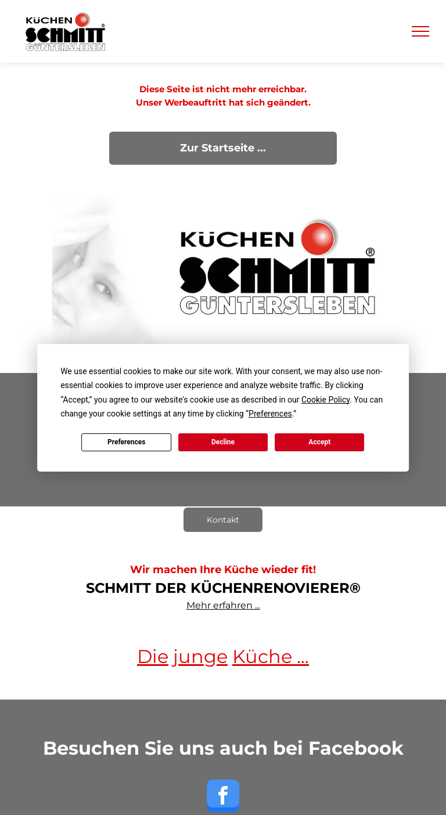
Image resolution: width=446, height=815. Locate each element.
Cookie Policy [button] (325, 399)
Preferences (126, 442)
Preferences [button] (270, 413)
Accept (319, 442)
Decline (223, 442)
